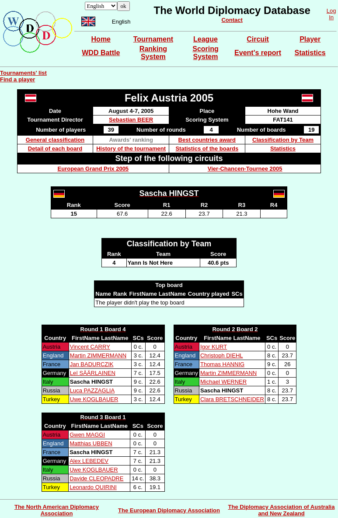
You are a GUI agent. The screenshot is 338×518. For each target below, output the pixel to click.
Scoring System (205, 52)
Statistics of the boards (206, 148)
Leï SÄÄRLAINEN (92, 373)
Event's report (257, 52)
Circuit (258, 39)
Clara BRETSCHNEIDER (232, 399)
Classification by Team (283, 139)
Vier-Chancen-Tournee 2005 (245, 168)
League (205, 39)
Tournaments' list (23, 73)
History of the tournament (131, 148)
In (331, 17)
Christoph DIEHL (221, 355)
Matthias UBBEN (91, 443)
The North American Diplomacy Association (56, 510)
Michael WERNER (223, 381)
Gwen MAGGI (87, 434)
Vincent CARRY (90, 346)
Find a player (17, 79)
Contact (231, 20)
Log (331, 10)
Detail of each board (55, 148)
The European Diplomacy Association (169, 510)
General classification (55, 139)
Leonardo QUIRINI (93, 487)
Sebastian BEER (131, 119)
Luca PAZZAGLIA (92, 390)
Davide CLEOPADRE (96, 478)
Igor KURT (213, 346)
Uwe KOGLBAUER (94, 399)
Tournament (153, 39)
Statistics (310, 52)
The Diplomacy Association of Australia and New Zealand (281, 510)
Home (101, 39)
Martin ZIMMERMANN (98, 355)
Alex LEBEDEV (89, 461)
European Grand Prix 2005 (93, 168)
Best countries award (207, 139)
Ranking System (153, 52)
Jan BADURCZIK (92, 364)
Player (310, 39)
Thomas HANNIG (222, 364)
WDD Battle (101, 52)
